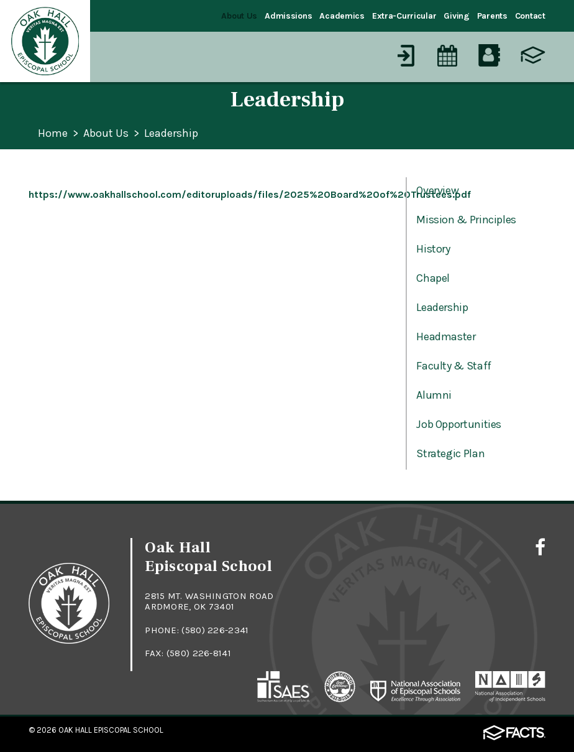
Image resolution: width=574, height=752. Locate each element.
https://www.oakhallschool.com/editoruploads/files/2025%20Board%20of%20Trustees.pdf (250, 194)
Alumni (434, 395)
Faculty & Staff (453, 366)
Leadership (171, 134)
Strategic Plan (450, 453)
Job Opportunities (458, 424)
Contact (530, 16)
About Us (239, 16)
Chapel (433, 278)
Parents (492, 16)
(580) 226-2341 (214, 630)
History (433, 249)
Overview (437, 190)
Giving (456, 16)
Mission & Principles (466, 219)
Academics (341, 16)
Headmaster (445, 336)
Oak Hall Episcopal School (110, 730)
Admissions (288, 16)
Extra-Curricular (404, 16)
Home (53, 134)
